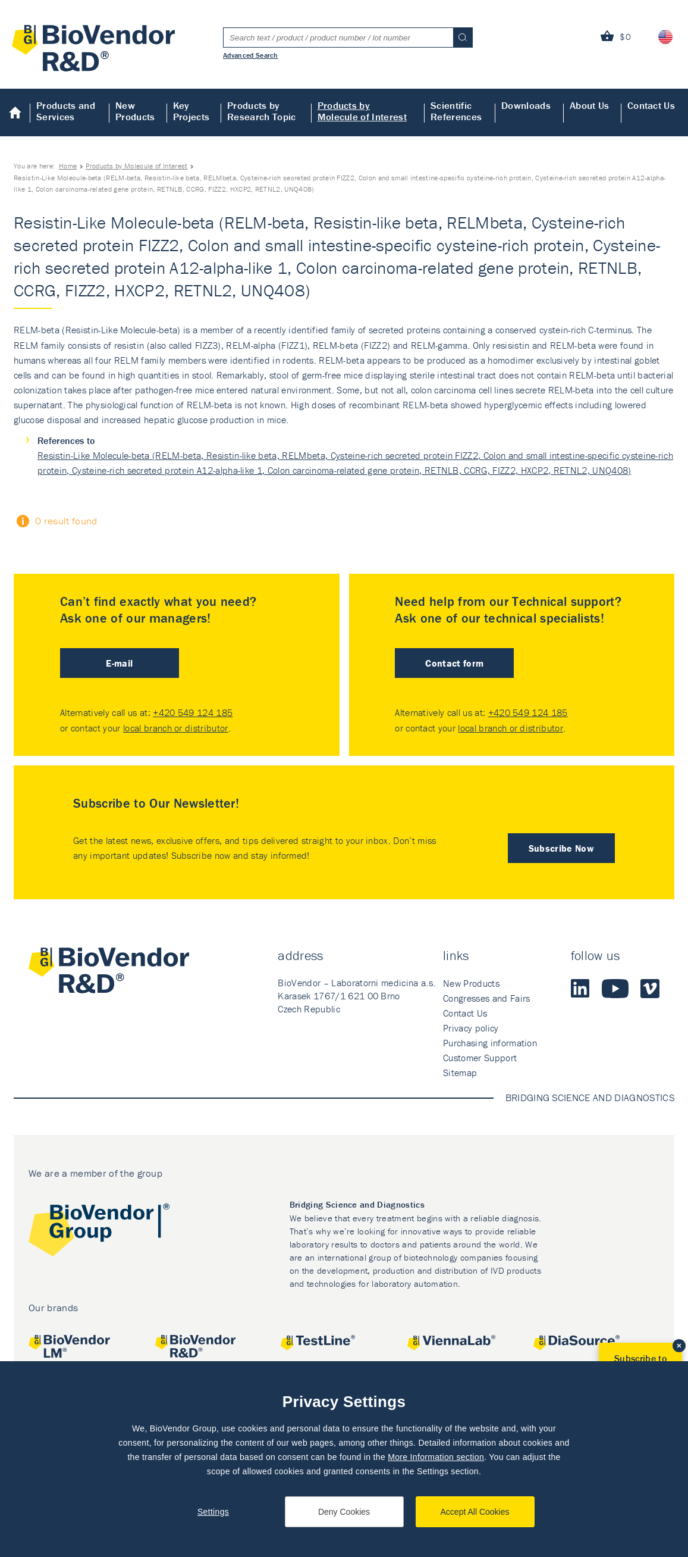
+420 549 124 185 (193, 712)
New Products (135, 111)
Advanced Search (250, 55)
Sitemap (460, 1072)
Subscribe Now (561, 848)
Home (15, 112)
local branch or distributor (175, 728)
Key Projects (191, 111)
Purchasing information (490, 1043)
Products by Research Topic (261, 111)
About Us (590, 105)
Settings (213, 1512)
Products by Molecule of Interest (362, 111)
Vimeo (649, 988)
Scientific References (456, 111)
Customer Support (480, 1058)
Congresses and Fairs (486, 998)
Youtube (615, 988)
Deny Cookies (344, 1512)
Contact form (454, 663)
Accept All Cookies (475, 1512)
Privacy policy (470, 1028)
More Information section (436, 1457)
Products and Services (65, 111)
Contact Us (651, 105)
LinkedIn (580, 988)
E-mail (119, 663)
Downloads (526, 105)
